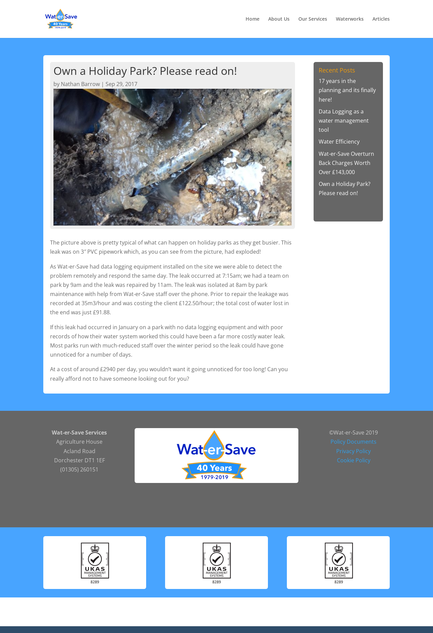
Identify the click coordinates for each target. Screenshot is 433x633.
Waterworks (350, 19)
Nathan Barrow (80, 84)
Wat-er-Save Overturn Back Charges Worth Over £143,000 (346, 163)
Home (252, 19)
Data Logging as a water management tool (344, 120)
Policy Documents (354, 441)
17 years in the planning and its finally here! (347, 90)
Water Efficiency (339, 141)
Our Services (312, 19)
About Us (279, 19)
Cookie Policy (353, 460)
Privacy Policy (353, 451)
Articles (381, 19)
